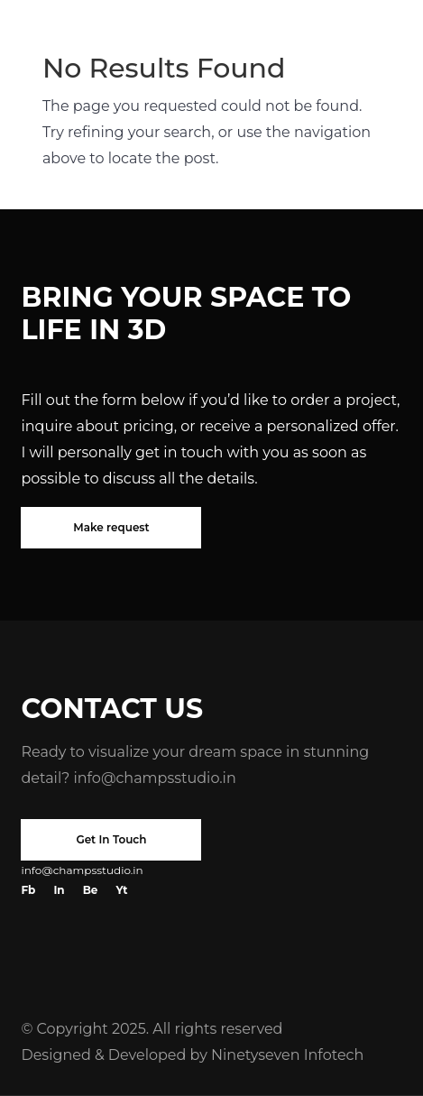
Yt (121, 890)
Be (90, 890)
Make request (111, 527)
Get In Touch (111, 839)
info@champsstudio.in (154, 778)
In (58, 890)
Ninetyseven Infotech (287, 1055)
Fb (28, 890)
